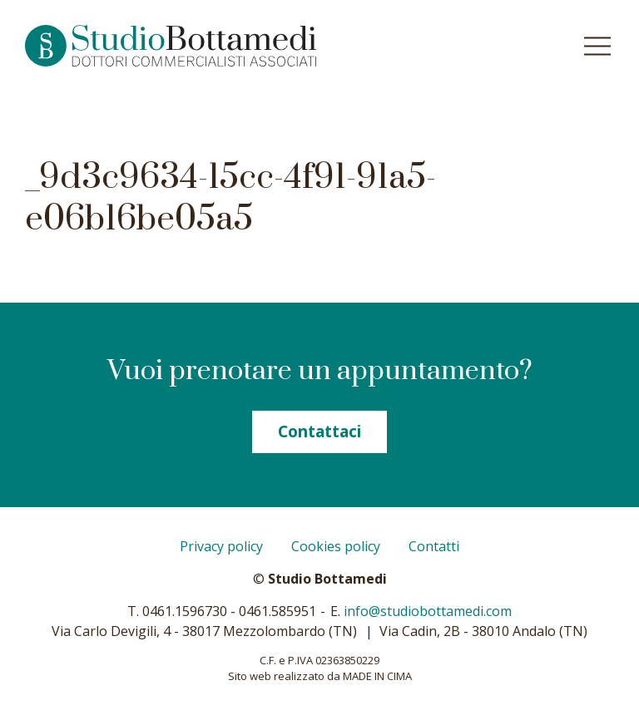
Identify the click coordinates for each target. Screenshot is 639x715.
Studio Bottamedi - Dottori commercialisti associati (206, 46)
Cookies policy (335, 546)
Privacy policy (221, 546)
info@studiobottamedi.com (428, 611)
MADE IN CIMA (377, 675)
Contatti (434, 546)
